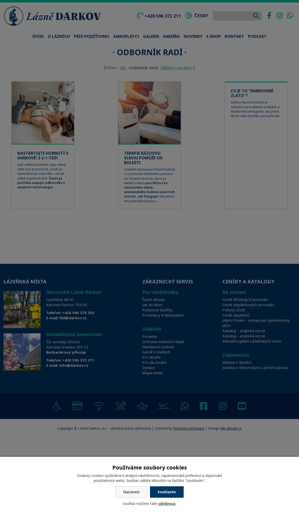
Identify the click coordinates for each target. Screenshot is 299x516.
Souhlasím (167, 492)
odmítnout (166, 503)
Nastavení (131, 492)
